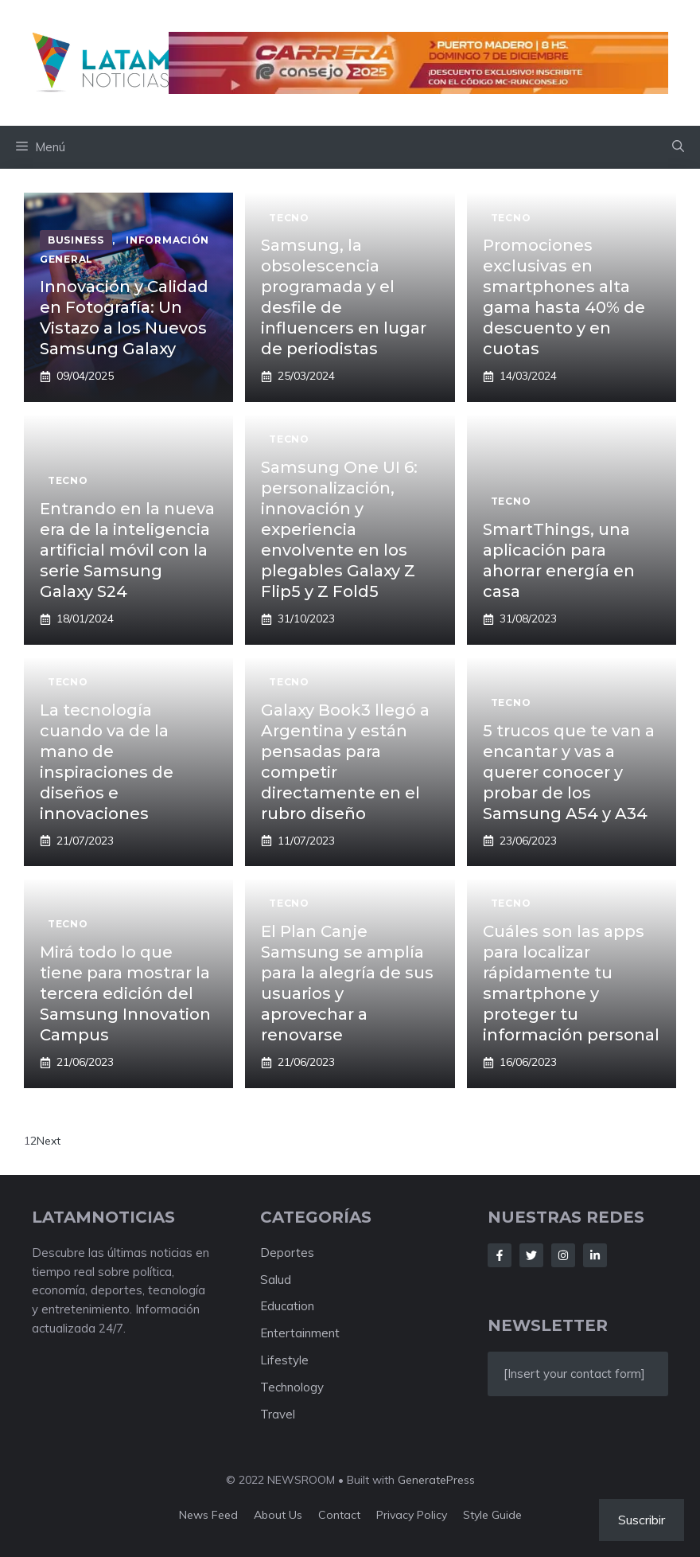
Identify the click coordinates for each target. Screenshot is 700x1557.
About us (278, 1515)
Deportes (287, 1252)
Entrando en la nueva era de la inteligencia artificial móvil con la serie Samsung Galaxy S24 (127, 550)
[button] (678, 147)
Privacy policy (411, 1515)
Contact (339, 1515)
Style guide (492, 1515)
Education (287, 1305)
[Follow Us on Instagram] (563, 1255)
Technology (292, 1387)
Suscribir (641, 1520)
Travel (277, 1414)
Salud (275, 1279)
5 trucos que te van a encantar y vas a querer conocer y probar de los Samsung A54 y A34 (569, 772)
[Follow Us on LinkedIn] (595, 1255)
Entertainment (300, 1332)
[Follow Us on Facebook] (499, 1255)
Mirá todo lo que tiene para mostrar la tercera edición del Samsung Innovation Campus (125, 993)
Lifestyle (284, 1360)
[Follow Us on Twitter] (531, 1255)
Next (48, 1141)
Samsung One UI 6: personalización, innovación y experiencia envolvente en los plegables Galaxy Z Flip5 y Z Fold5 (339, 529)
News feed (208, 1515)
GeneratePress (436, 1480)
